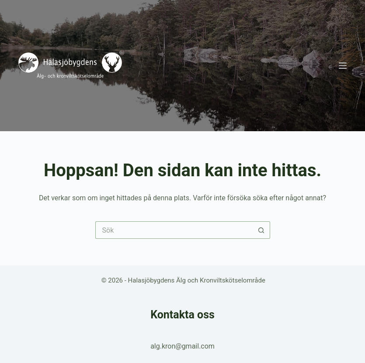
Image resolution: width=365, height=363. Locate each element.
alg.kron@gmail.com (182, 346)
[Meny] (343, 66)
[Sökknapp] (261, 230)
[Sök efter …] (174, 230)
